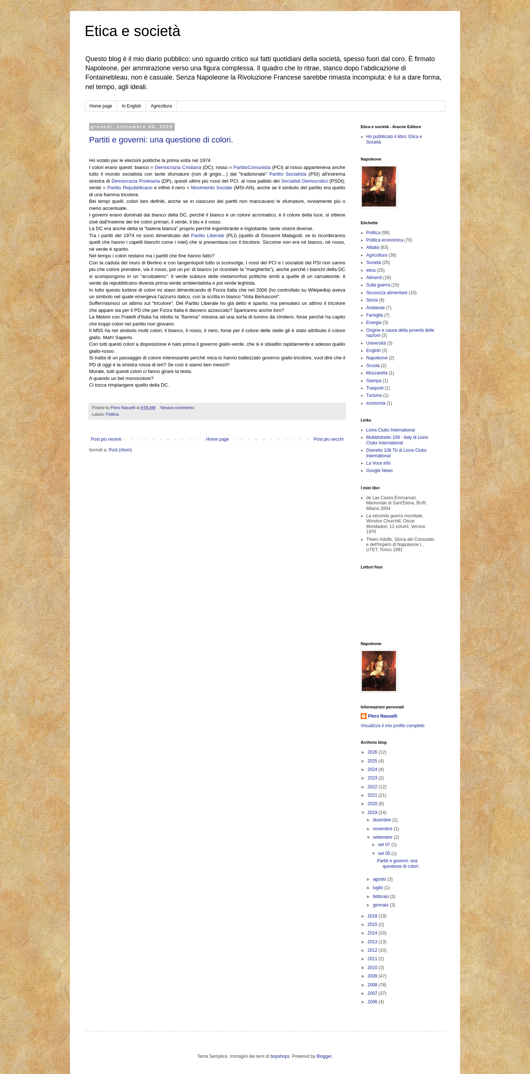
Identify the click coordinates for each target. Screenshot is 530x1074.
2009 (373, 976)
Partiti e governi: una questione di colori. (161, 139)
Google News (379, 470)
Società (373, 262)
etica (370, 270)
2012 (373, 950)
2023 (373, 778)
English (373, 350)
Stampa (373, 380)
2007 (373, 993)
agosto (380, 879)
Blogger (324, 1056)
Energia (373, 322)
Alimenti (374, 277)
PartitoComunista (252, 167)
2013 (373, 941)
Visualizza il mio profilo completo (392, 725)
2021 (373, 795)
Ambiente (375, 307)
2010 (373, 967)
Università (376, 343)
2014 (373, 933)
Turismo (374, 395)
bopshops (280, 1056)
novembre (383, 828)
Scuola (373, 365)
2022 (373, 786)
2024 (373, 769)
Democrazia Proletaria (136, 181)
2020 (373, 803)
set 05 (384, 853)
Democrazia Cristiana (178, 167)
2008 (373, 984)
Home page (100, 106)
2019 (373, 812)
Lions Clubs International (390, 430)
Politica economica (384, 240)
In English (131, 106)
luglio (378, 887)
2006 (373, 1001)
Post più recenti (106, 439)
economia (375, 403)
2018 (373, 916)
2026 (373, 752)
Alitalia (372, 247)
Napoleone (377, 357)
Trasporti (375, 388)
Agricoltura (161, 106)
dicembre (382, 820)
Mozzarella (377, 373)
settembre (383, 837)
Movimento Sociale (211, 187)
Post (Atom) (120, 450)
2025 (373, 761)
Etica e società (132, 31)
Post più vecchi (328, 439)
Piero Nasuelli (382, 716)
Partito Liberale (207, 235)
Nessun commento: (178, 407)
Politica (112, 414)
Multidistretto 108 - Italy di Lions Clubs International (397, 440)
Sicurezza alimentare (386, 292)
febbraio (381, 896)
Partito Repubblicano (129, 187)
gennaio (381, 905)
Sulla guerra (378, 285)
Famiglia (374, 315)
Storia (372, 300)
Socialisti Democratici (304, 181)
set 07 (384, 844)
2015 (373, 924)
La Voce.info (378, 463)
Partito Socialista (288, 174)
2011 (373, 958)
